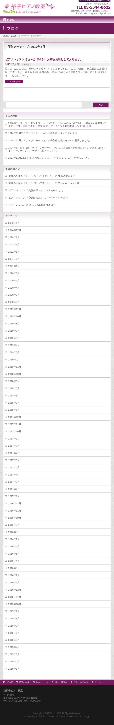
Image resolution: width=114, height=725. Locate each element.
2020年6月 (14, 280)
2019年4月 (14, 345)
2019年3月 (14, 352)
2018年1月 (14, 409)
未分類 (26, 64)
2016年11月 (14, 510)
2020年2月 (14, 302)
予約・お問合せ (81, 682)
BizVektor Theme (57, 716)
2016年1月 (14, 582)
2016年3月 (14, 568)
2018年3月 (14, 395)
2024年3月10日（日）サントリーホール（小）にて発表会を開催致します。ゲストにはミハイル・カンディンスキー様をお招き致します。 (57, 149)
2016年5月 (14, 553)
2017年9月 (14, 438)
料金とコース (42, 682)
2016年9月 (14, 525)
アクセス (99, 682)
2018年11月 (14, 366)
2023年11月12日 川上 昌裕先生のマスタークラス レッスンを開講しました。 (49, 157)
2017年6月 (14, 460)
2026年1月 (14, 223)
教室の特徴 (24, 682)
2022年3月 (14, 244)
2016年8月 (14, 532)
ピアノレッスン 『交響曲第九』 (26, 190)
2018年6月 (14, 381)
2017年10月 (14, 431)
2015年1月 (14, 668)
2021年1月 (14, 266)
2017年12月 (14, 417)
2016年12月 (14, 503)
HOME (10, 682)
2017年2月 (14, 489)
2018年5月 (14, 388)
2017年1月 (14, 496)
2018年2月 (14, 402)
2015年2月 (14, 661)
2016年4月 (14, 561)
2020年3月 (14, 294)
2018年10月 (14, 374)
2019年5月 (14, 338)
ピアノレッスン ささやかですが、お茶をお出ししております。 (44, 59)
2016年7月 (14, 539)
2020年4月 (14, 287)
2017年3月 (14, 481)
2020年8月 (14, 273)
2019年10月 (14, 316)
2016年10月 (14, 517)
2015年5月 (14, 640)
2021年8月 (14, 251)
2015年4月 (14, 647)
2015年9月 (14, 611)
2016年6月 (14, 546)
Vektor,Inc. (73, 716)
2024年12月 (14, 230)
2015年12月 (14, 589)
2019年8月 (14, 323)
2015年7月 (14, 625)
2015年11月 (14, 597)
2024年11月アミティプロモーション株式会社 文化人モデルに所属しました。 (50, 140)
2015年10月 (14, 604)
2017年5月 (14, 467)
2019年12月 (14, 309)
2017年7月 (14, 453)
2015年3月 (14, 654)
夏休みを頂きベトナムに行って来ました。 (31, 176)
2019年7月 (14, 330)
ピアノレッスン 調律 (20, 204)
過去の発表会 (61, 682)
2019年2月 (14, 359)
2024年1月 (14, 237)
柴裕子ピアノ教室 (53, 713)
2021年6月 (14, 259)
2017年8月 (14, 445)
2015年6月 (14, 633)
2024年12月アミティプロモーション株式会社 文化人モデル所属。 (43, 133)
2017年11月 (14, 424)
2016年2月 (14, 575)
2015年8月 (14, 618)
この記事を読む (15, 81)
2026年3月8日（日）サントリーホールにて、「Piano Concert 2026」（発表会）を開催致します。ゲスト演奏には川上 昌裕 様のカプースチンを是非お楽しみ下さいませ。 (57, 124)
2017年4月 (14, 474)
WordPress (41, 716)
